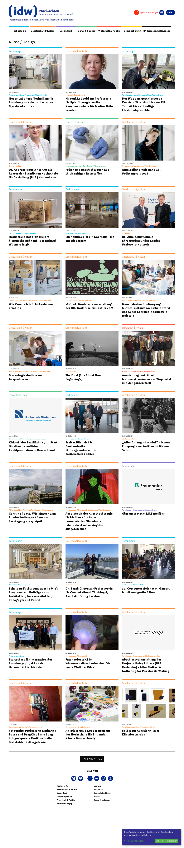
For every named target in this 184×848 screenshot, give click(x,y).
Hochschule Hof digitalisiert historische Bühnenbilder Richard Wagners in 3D (32, 241)
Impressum (98, 789)
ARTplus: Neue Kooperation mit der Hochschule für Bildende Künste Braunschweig (88, 735)
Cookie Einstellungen (102, 800)
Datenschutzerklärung (102, 793)
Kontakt (97, 796)
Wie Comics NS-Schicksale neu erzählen (31, 306)
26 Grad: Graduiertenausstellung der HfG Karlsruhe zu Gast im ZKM (89, 306)
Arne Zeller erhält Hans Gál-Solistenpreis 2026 (142, 172)
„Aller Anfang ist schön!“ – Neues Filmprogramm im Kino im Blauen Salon (146, 446)
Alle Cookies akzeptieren (166, 840)
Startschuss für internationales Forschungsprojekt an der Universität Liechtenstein (31, 663)
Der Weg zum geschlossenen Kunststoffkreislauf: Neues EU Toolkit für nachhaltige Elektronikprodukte (143, 104)
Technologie (19, 31)
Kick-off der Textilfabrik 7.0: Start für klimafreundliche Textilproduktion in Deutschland (33, 446)
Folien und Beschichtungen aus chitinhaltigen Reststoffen (87, 172)
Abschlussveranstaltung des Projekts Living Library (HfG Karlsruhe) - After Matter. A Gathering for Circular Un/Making (145, 665)
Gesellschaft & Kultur (42, 31)
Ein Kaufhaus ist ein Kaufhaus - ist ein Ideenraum (90, 239)
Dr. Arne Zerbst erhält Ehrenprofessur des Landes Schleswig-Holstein (141, 241)
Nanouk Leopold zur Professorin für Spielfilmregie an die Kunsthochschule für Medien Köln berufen (89, 104)
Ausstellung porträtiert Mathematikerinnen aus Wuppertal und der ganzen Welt (146, 379)
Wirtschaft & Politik (109, 31)
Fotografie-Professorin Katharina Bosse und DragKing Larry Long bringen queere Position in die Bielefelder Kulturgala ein (32, 736)
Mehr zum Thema (92, 759)
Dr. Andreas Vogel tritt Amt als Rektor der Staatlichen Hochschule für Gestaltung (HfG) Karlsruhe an (33, 174)
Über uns (97, 786)
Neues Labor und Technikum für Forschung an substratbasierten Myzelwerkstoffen (31, 102)
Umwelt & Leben (86, 31)
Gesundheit (65, 31)
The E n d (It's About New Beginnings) (83, 377)
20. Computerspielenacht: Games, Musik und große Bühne (146, 590)
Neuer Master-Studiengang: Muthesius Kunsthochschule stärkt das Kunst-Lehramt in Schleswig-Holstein (146, 310)
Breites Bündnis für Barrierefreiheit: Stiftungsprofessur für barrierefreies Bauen (81, 448)
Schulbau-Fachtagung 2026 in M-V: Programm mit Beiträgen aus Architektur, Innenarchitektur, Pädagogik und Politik (33, 594)
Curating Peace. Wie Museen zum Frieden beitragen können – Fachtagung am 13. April (32, 517)
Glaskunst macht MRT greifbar (143, 513)
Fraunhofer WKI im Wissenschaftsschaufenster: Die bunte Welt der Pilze (88, 663)
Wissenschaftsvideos (156, 31)
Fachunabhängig (132, 31)
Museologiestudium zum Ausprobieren (26, 377)
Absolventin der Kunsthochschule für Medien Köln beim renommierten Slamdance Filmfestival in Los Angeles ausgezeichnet (89, 521)
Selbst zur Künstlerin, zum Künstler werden (140, 733)
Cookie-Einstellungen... (134, 840)
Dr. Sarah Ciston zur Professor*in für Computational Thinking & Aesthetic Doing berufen (89, 592)
